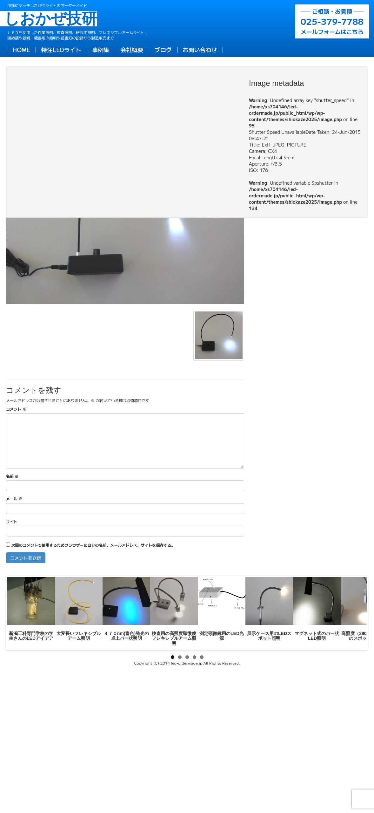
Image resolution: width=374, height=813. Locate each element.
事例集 (101, 49)
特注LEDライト (61, 49)
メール (14, 498)
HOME (21, 49)
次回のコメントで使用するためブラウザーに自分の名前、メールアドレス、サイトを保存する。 (93, 545)
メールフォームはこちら (332, 21)
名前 (12, 476)
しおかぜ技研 (52, 18)
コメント (16, 409)
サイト (11, 521)
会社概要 (132, 49)
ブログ (163, 49)
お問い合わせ (200, 49)
